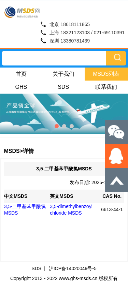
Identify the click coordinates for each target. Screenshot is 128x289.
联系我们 (106, 87)
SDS (63, 87)
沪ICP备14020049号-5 (73, 268)
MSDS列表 (106, 74)
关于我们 (63, 74)
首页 (21, 74)
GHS (21, 87)
